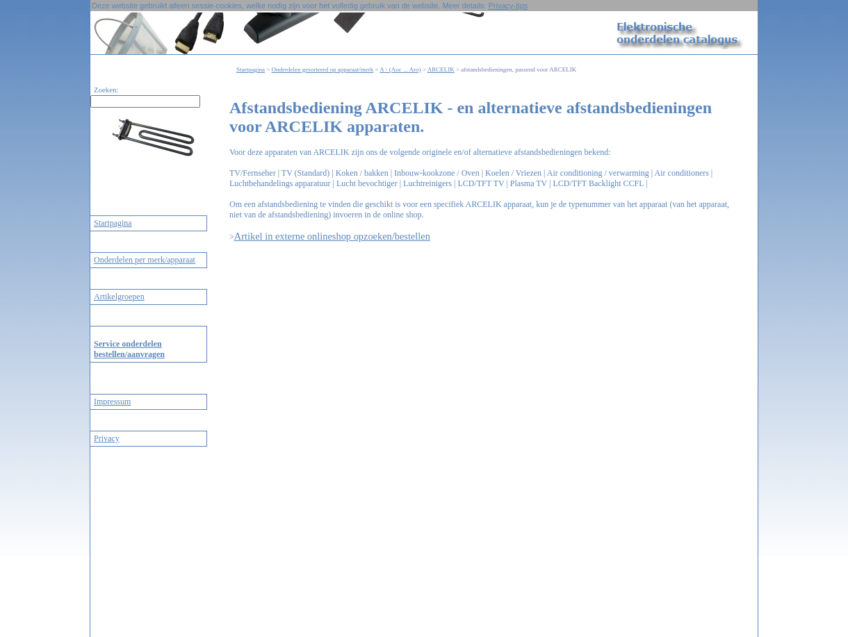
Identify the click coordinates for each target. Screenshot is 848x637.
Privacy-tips (508, 5)
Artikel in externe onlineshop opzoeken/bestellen (332, 236)
